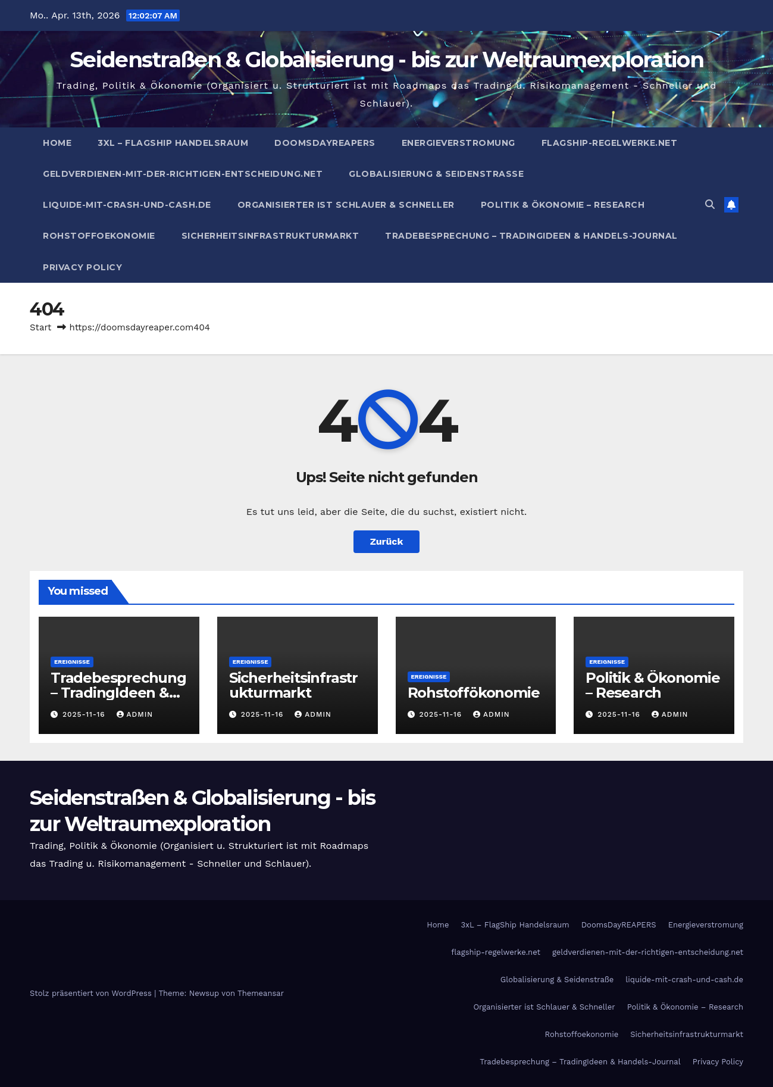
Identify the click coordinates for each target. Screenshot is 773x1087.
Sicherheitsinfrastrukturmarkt (270, 235)
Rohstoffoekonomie (99, 235)
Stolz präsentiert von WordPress (92, 993)
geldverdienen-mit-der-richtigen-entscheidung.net (183, 173)
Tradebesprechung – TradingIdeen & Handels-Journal (531, 235)
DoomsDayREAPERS (324, 143)
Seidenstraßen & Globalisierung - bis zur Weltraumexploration (386, 59)
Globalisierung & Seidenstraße (436, 173)
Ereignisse (72, 661)
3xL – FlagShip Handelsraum (173, 143)
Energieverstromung (458, 143)
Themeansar (260, 993)
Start (40, 327)
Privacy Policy (82, 267)
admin (135, 714)
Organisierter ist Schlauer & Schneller (346, 204)
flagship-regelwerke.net (610, 143)
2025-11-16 (85, 714)
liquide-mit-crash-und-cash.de (127, 204)
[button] (710, 204)
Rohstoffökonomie (474, 692)
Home (57, 143)
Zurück (386, 541)
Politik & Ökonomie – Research (563, 204)
